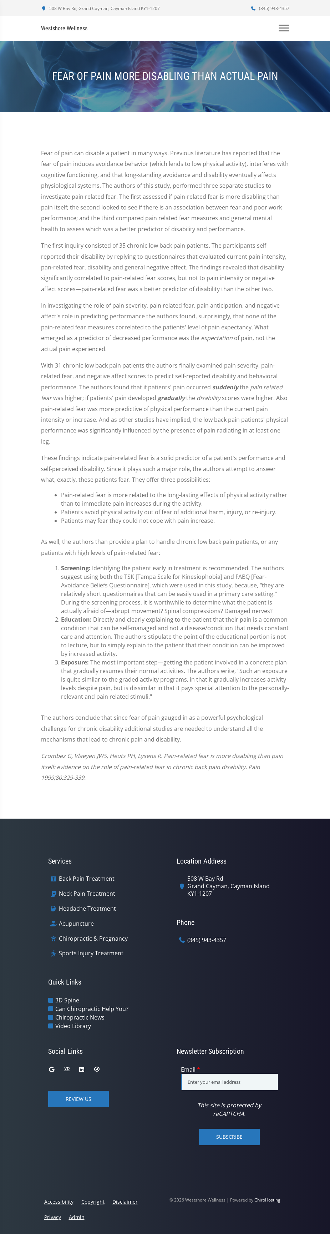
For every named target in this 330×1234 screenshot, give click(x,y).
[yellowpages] (67, 1069)
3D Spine (67, 1000)
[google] (51, 1069)
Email (190, 1069)
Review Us (78, 1099)
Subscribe (229, 1136)
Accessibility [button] (58, 1201)
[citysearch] (97, 1069)
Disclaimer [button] (125, 1201)
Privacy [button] (52, 1217)
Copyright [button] (93, 1201)
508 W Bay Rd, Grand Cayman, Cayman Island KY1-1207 (100, 8)
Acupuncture (76, 923)
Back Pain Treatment (87, 878)
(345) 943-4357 (270, 8)
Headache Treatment (87, 908)
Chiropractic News (80, 1017)
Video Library (73, 1026)
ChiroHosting (267, 1200)
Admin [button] (77, 1217)
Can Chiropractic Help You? (91, 1009)
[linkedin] (81, 1069)
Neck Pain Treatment (87, 893)
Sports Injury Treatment (91, 953)
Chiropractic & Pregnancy (93, 938)
